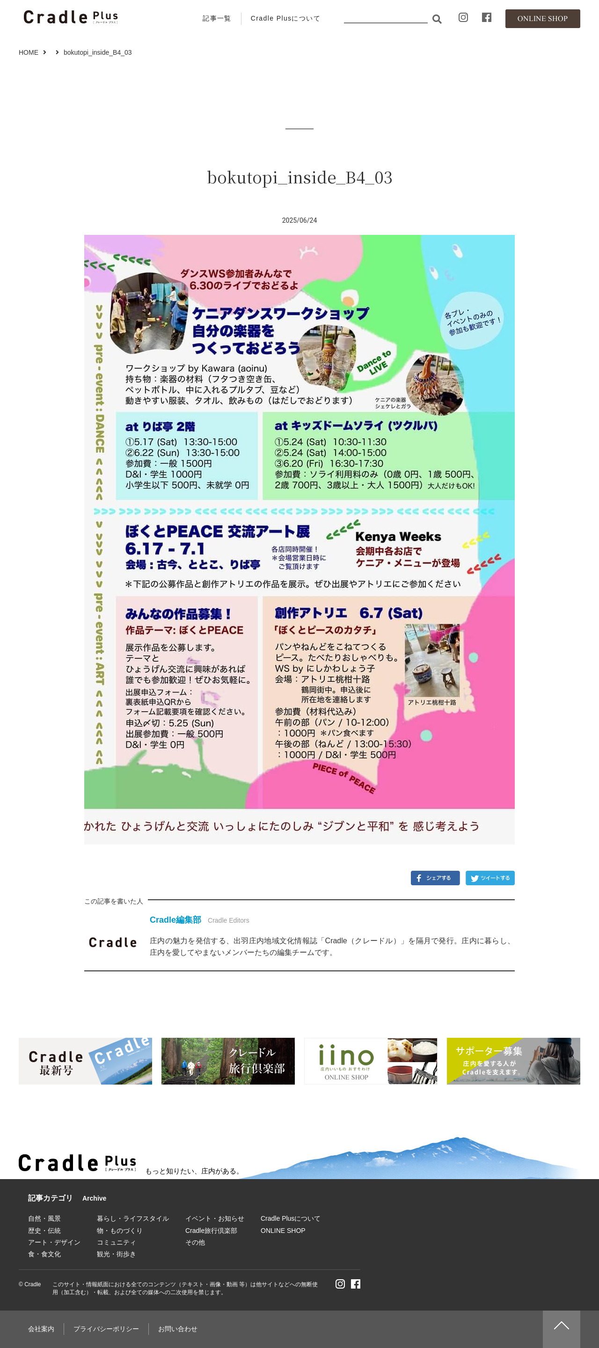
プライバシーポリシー (106, 1329)
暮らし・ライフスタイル (133, 1218)
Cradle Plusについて (286, 18)
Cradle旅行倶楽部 (211, 1230)
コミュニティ (116, 1242)
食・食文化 (44, 1254)
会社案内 (41, 1329)
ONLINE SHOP (283, 1230)
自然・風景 (44, 1218)
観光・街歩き (116, 1254)
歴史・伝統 (44, 1230)
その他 (195, 1242)
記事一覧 (217, 18)
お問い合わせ (177, 1329)
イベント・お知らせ (214, 1218)
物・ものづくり (120, 1230)
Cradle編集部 (175, 920)
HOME (28, 52)
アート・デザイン (54, 1242)
